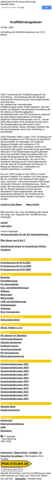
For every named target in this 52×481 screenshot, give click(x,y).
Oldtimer (5, 291)
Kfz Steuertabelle (10, 284)
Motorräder (6, 295)
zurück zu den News (11, 204)
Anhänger (6, 308)
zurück (4, 222)
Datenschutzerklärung (12, 424)
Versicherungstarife (11, 349)
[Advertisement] (26, 64)
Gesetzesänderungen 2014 (15, 385)
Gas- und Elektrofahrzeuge (15, 288)
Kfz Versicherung (10, 353)
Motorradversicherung (12, 356)
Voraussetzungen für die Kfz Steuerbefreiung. (25, 234)
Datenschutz (21, 452)
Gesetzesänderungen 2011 (15, 395)
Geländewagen (8, 305)
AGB (3, 427)
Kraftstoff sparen (9, 346)
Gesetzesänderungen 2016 (15, 378)
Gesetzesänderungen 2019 (15, 367)
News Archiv (32, 204)
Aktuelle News (8, 406)
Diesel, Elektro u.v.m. (12, 328)
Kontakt (33, 452)
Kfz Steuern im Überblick (14, 335)
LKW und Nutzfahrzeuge (13, 301)
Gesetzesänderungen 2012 (15, 392)
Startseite (20, 479)
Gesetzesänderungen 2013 (15, 388)
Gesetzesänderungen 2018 (15, 371)
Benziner (5, 277)
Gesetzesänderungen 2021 (15, 364)
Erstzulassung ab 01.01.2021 (16, 262)
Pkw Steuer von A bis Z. (13, 240)
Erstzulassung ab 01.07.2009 (16, 269)
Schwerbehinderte (10, 320)
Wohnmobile (7, 298)
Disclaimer (6, 431)
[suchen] (20, 7)
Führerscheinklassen (12, 339)
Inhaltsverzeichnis (10, 410)
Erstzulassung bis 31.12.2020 (16, 266)
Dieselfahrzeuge (9, 281)
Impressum (6, 420)
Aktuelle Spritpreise (11, 342)
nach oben (6, 226)
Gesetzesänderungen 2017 (15, 374)
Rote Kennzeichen (10, 312)
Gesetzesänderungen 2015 (15, 381)
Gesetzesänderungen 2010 (15, 399)
